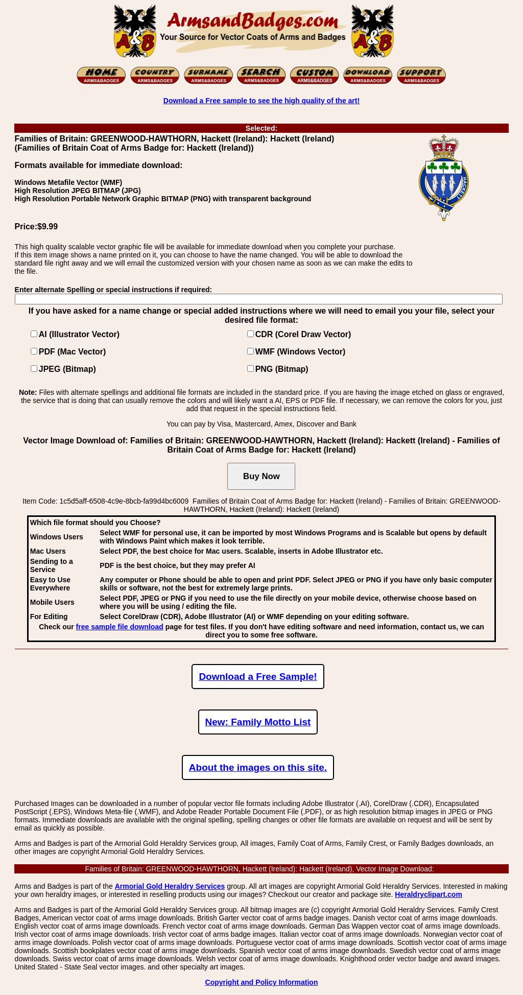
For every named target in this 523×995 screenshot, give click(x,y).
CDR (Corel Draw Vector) (303, 334)
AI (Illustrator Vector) (79, 334)
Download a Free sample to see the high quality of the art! (261, 101)
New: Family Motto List (258, 722)
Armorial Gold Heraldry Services (170, 886)
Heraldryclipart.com (428, 894)
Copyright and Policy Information (261, 982)
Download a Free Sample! (258, 676)
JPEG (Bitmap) (67, 369)
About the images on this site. (258, 767)
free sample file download (119, 627)
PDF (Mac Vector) (72, 351)
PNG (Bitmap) (281, 369)
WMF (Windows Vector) (300, 351)
